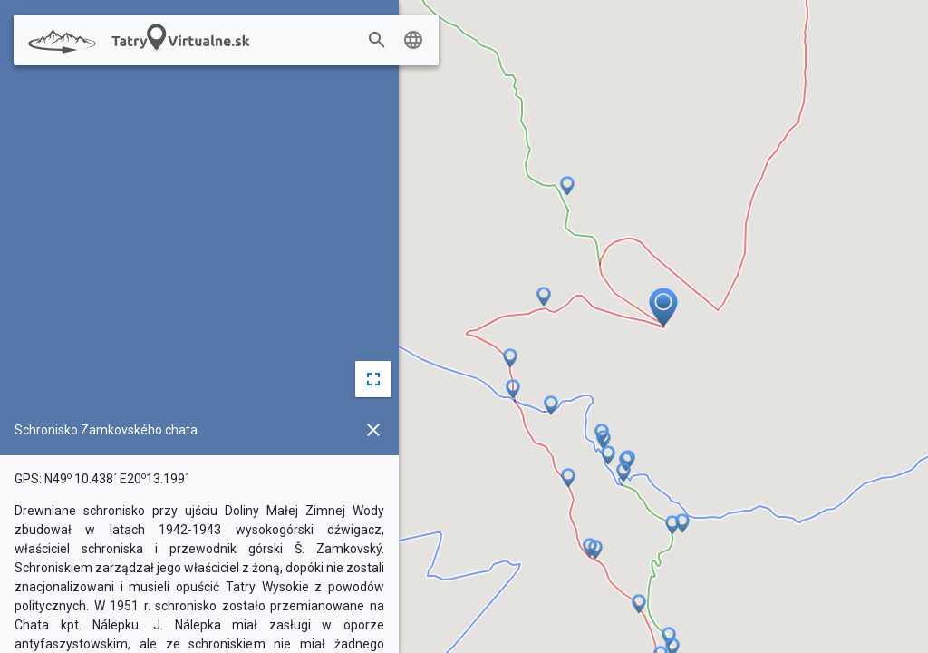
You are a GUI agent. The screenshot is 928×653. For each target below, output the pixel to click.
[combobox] (342, 41)
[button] (638, 605)
